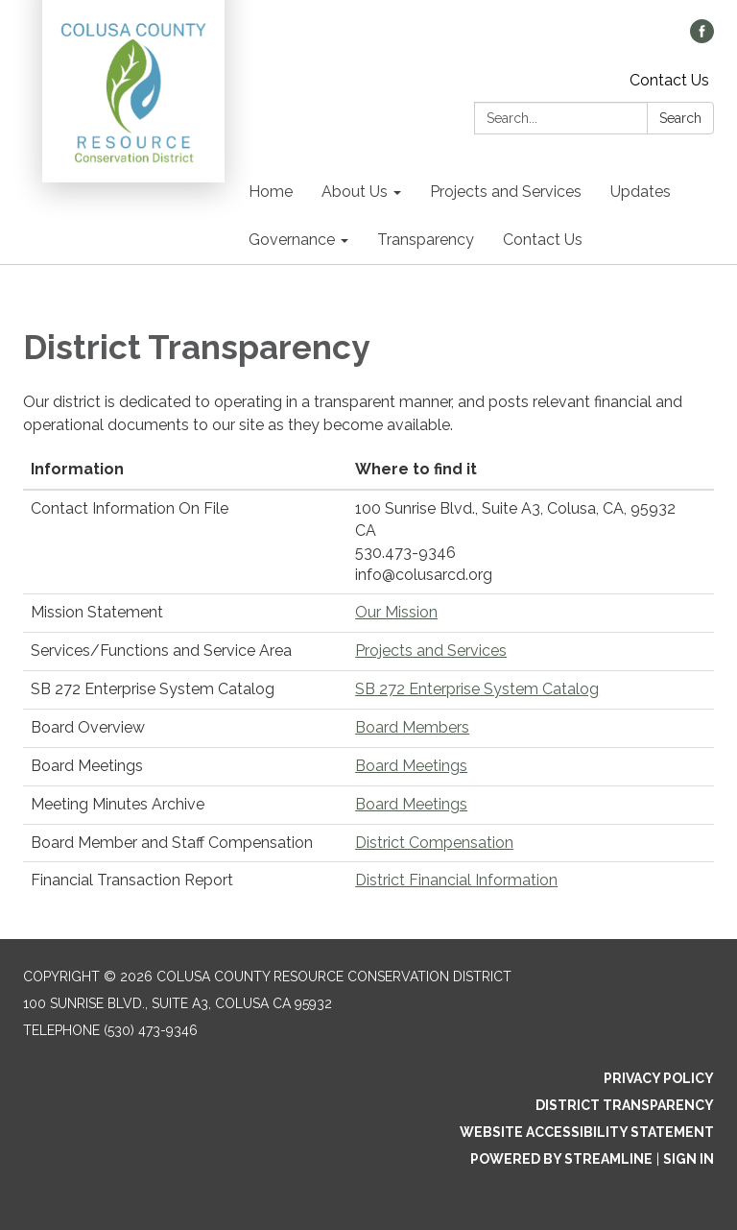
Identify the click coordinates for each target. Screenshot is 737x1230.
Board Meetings (411, 766)
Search (680, 118)
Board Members (412, 727)
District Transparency (624, 1105)
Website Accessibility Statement (587, 1132)
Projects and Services (431, 650)
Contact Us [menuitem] (542, 239)
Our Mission (396, 612)
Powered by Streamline (561, 1159)
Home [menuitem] (271, 191)
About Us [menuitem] (354, 191)
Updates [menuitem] (640, 191)
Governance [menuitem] (292, 239)
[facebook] (702, 38)
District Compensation (434, 842)
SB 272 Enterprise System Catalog (477, 689)
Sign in (688, 1159)
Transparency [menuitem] (425, 239)
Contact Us (669, 80)
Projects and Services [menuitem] (506, 191)
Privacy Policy (659, 1078)
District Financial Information (456, 880)
